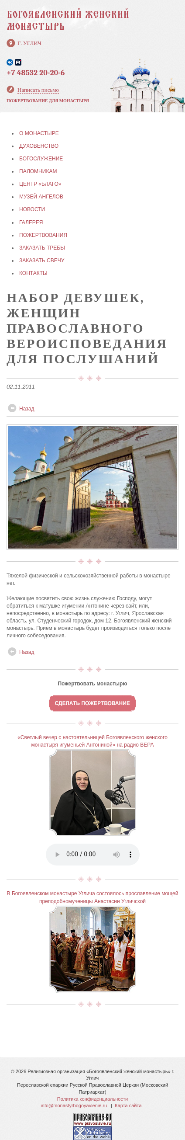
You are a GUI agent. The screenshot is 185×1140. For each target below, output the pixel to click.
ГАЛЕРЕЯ (31, 222)
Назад (26, 409)
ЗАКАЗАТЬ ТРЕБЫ (42, 248)
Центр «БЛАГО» (40, 184)
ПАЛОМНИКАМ (38, 171)
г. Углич (29, 43)
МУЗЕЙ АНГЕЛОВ (41, 197)
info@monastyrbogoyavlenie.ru (74, 1105)
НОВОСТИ (32, 209)
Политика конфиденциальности (92, 1099)
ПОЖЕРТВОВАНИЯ (43, 235)
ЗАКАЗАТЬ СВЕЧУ (41, 260)
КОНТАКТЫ (33, 273)
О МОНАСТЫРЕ (39, 133)
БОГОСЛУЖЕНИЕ (41, 159)
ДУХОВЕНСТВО (38, 146)
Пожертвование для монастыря (48, 101)
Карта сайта (128, 1105)
